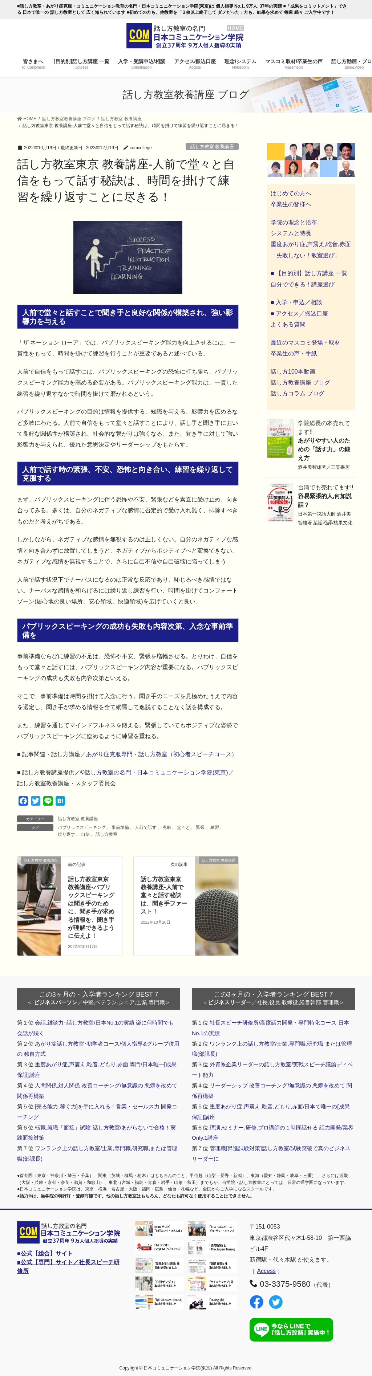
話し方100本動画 (293, 372)
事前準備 (120, 827)
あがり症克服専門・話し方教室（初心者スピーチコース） (161, 754)
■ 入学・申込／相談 (296, 302)
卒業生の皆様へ (291, 204)
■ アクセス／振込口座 (299, 313)
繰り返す (66, 834)
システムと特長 (291, 233)
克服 (166, 827)
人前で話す (146, 827)
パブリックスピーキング (82, 827)
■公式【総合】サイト (45, 1253)
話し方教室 (106, 834)
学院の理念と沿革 (294, 222)
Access (266, 1271)
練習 (214, 827)
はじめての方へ (291, 193)
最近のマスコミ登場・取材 (305, 342)
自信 (85, 834)
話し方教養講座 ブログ (300, 382)
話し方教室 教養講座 (212, 146)
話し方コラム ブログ (297, 393)
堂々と (183, 827)
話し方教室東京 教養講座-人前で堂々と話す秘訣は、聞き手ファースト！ (164, 895)
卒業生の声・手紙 (294, 353)
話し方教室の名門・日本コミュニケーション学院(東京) (156, 772)
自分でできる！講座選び (303, 284)
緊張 (200, 827)
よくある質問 (288, 324)
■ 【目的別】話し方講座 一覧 (309, 273)
